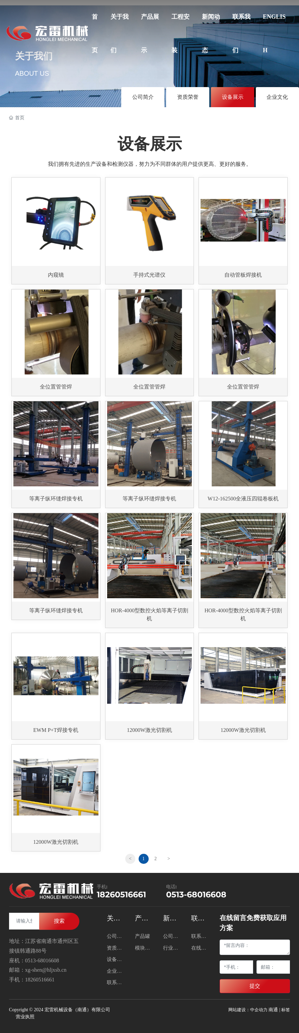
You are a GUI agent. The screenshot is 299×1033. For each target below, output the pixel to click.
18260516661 (121, 894)
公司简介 (143, 97)
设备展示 (232, 97)
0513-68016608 (196, 894)
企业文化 (277, 97)
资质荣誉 (188, 97)
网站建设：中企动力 (248, 1009)
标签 (285, 1009)
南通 (273, 1009)
